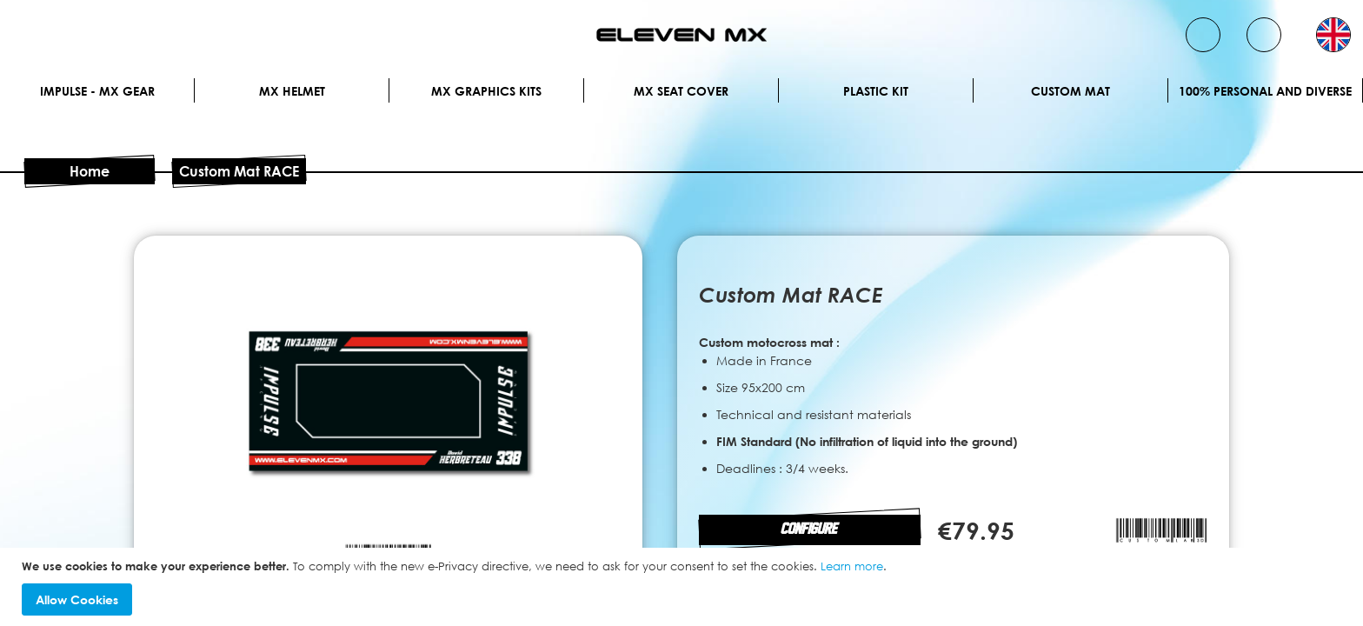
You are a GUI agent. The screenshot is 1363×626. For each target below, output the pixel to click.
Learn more (852, 566)
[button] (1333, 34)
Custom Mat (1070, 90)
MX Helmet (292, 90)
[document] (684, 587)
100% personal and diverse (1265, 90)
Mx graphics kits (486, 90)
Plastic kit (875, 90)
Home (90, 171)
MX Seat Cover (681, 90)
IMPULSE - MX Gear (97, 90)
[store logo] (681, 35)
